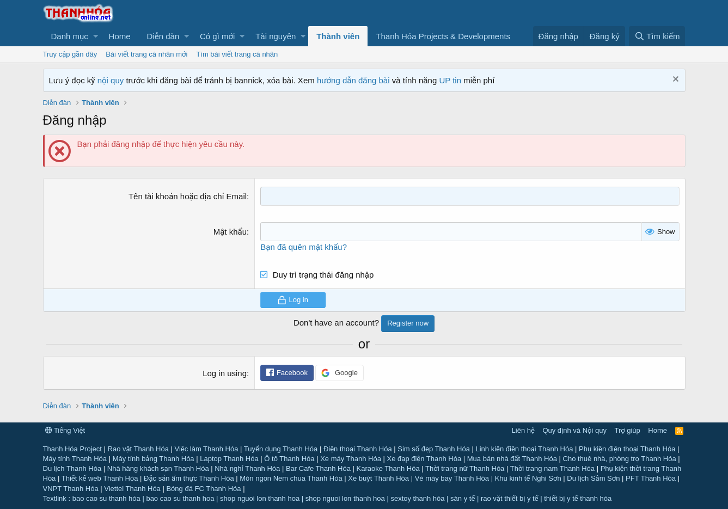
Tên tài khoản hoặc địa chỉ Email (188, 196)
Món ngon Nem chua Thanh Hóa (291, 478)
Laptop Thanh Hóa (229, 459)
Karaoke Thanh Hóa (388, 468)
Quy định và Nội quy (574, 430)
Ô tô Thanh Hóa (289, 459)
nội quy (110, 80)
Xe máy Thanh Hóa (350, 459)
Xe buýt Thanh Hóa (378, 478)
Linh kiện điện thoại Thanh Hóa (524, 449)
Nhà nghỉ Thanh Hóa (247, 468)
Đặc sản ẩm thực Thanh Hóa (189, 478)
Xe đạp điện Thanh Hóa (424, 459)
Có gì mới (217, 36)
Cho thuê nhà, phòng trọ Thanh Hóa (619, 459)
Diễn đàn (163, 36)
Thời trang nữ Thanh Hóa (464, 468)
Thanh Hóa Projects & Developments (443, 36)
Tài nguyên (275, 36)
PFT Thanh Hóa (651, 478)
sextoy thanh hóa (417, 498)
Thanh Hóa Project (72, 449)
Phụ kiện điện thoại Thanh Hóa (627, 449)
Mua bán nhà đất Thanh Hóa (512, 459)
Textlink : (57, 498)
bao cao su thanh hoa (180, 498)
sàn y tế (462, 498)
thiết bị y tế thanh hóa (577, 498)
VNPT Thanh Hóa (71, 489)
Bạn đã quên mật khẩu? (303, 247)
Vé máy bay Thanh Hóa (452, 478)
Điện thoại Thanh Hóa (357, 449)
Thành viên (337, 36)
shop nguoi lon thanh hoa (259, 498)
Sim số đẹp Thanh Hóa (433, 449)
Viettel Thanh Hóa (132, 489)
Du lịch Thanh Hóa (72, 468)
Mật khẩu (230, 231)
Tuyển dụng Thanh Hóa (280, 449)
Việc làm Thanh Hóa (206, 449)
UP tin (451, 80)
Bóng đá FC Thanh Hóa (203, 489)
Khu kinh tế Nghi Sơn (528, 478)
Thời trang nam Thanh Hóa (552, 468)
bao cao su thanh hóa (106, 498)
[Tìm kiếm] (657, 36)
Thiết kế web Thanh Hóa (100, 478)
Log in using (225, 373)
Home (120, 36)
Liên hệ (523, 430)
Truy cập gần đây (70, 54)
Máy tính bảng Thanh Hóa (153, 459)
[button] (72, 36)
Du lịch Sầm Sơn (593, 478)
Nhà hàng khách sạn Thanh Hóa (158, 468)
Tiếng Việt (65, 430)
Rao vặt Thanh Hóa (138, 449)
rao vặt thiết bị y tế (510, 498)
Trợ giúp (627, 430)
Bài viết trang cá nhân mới (146, 54)
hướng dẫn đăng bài (353, 80)
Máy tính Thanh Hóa (75, 459)
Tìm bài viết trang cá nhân (237, 54)
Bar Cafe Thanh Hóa (318, 468)
